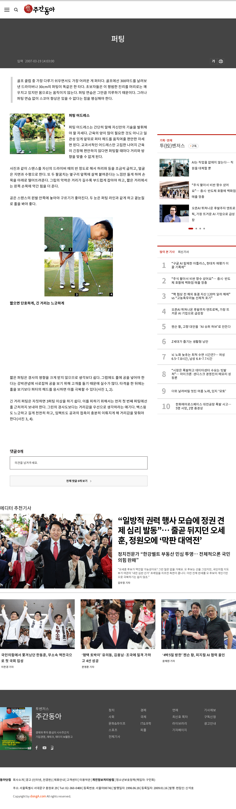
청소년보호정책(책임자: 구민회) (135, 780)
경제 (143, 710)
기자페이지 (179, 730)
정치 (111, 710)
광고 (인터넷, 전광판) (39, 780)
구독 (194, 146)
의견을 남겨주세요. (26, 463)
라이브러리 (179, 723)
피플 (143, 730)
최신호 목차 (180, 717)
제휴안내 (59, 780)
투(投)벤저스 (172, 146)
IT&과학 (145, 723)
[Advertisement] (59, 339)
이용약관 (84, 780)
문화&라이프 (117, 723)
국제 (143, 717)
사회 (111, 717)
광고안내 (210, 723)
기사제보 (210, 710)
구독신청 (210, 717)
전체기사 (114, 737)
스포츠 (113, 730)
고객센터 (72, 780)
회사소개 (18, 780)
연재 (175, 710)
